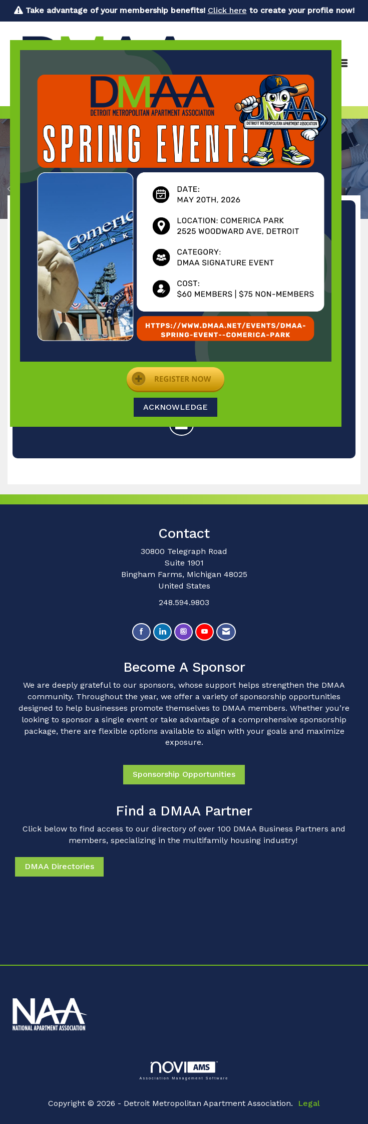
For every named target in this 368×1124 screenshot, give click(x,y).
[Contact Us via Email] (226, 632)
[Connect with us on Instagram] (183, 632)
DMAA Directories (59, 866)
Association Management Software (183, 1070)
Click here (227, 10)
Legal (309, 1103)
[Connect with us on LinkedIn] (162, 632)
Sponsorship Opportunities (184, 774)
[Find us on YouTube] (204, 632)
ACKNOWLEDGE (175, 407)
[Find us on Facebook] (141, 632)
